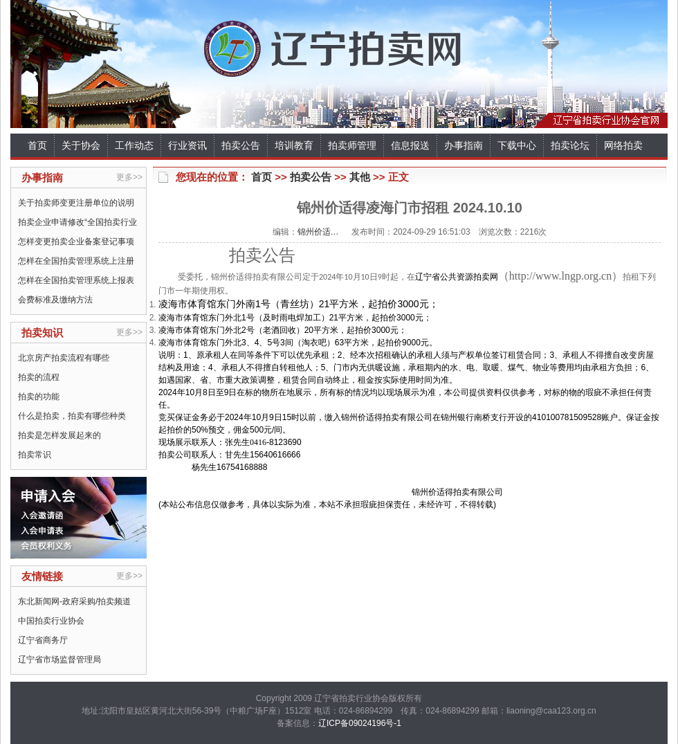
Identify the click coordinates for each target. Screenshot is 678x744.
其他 (359, 177)
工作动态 (134, 145)
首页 (37, 145)
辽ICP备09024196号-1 (359, 723)
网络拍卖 (623, 145)
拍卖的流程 (38, 377)
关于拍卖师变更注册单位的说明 (76, 203)
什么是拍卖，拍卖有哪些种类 (72, 416)
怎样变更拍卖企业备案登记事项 (76, 241)
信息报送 (410, 145)
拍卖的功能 (38, 396)
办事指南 (463, 145)
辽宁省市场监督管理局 (59, 659)
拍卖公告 (240, 145)
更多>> (129, 177)
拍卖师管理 (352, 145)
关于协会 (81, 145)
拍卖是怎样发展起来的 (59, 435)
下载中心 (516, 145)
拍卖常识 (34, 455)
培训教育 (294, 145)
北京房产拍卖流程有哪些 (63, 358)
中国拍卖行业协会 (51, 621)
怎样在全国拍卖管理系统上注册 (76, 261)
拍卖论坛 (570, 145)
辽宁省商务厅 (43, 640)
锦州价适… (318, 232)
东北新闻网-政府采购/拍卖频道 (74, 601)
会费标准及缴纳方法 (55, 300)
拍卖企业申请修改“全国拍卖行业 (77, 222)
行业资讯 (187, 145)
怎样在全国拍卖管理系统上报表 (76, 280)
